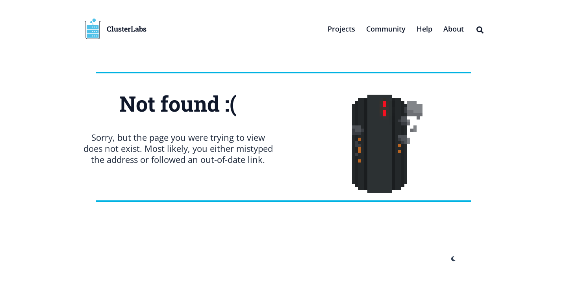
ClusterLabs (126, 29)
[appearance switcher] (453, 258)
